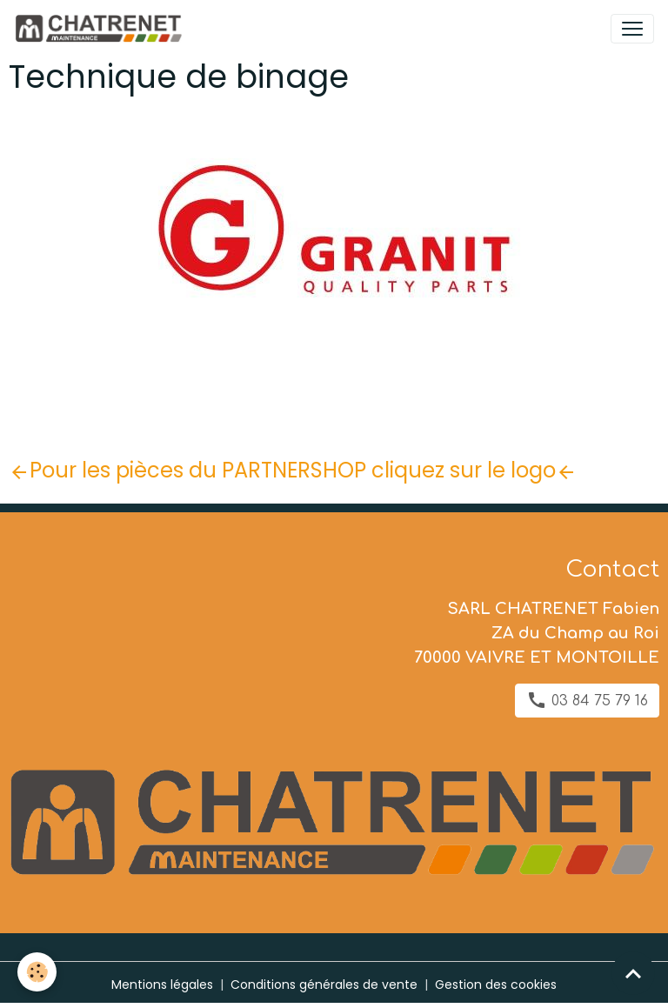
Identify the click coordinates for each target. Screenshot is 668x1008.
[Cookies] (37, 971)
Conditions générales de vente (324, 984)
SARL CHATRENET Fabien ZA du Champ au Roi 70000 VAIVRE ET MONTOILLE (536, 633)
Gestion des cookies (496, 984)
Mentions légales (162, 984)
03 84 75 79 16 (587, 700)
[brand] (101, 28)
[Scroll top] (633, 973)
